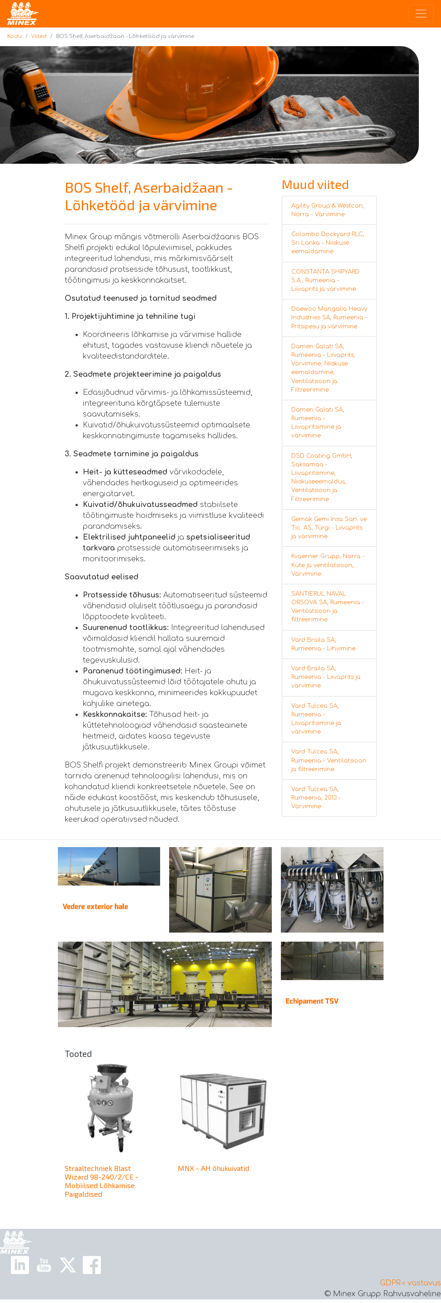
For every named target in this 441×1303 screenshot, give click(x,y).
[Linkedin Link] (20, 1265)
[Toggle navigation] (421, 14)
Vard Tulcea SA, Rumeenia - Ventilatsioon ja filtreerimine (328, 760)
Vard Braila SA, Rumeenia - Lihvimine (323, 644)
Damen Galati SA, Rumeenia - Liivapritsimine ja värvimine (317, 423)
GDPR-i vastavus (410, 1283)
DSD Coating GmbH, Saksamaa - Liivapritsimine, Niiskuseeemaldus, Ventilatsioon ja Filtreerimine (321, 477)
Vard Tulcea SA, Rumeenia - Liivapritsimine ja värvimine (316, 719)
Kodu (14, 36)
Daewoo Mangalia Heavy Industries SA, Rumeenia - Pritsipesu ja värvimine (329, 317)
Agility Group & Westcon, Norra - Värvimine (327, 210)
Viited (39, 36)
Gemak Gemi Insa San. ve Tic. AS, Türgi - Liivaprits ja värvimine (329, 528)
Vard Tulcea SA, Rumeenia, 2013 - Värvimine (316, 798)
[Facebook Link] (92, 1265)
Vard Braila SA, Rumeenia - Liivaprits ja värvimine (325, 677)
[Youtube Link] (44, 1265)
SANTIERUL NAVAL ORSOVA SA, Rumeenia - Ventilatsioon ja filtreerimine (327, 607)
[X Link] (68, 1265)
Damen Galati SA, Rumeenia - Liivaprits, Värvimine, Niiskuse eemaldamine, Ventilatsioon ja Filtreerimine (323, 368)
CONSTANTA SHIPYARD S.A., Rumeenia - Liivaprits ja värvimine (325, 280)
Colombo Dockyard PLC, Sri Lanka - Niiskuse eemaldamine (327, 243)
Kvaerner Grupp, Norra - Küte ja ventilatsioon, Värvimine (328, 565)
